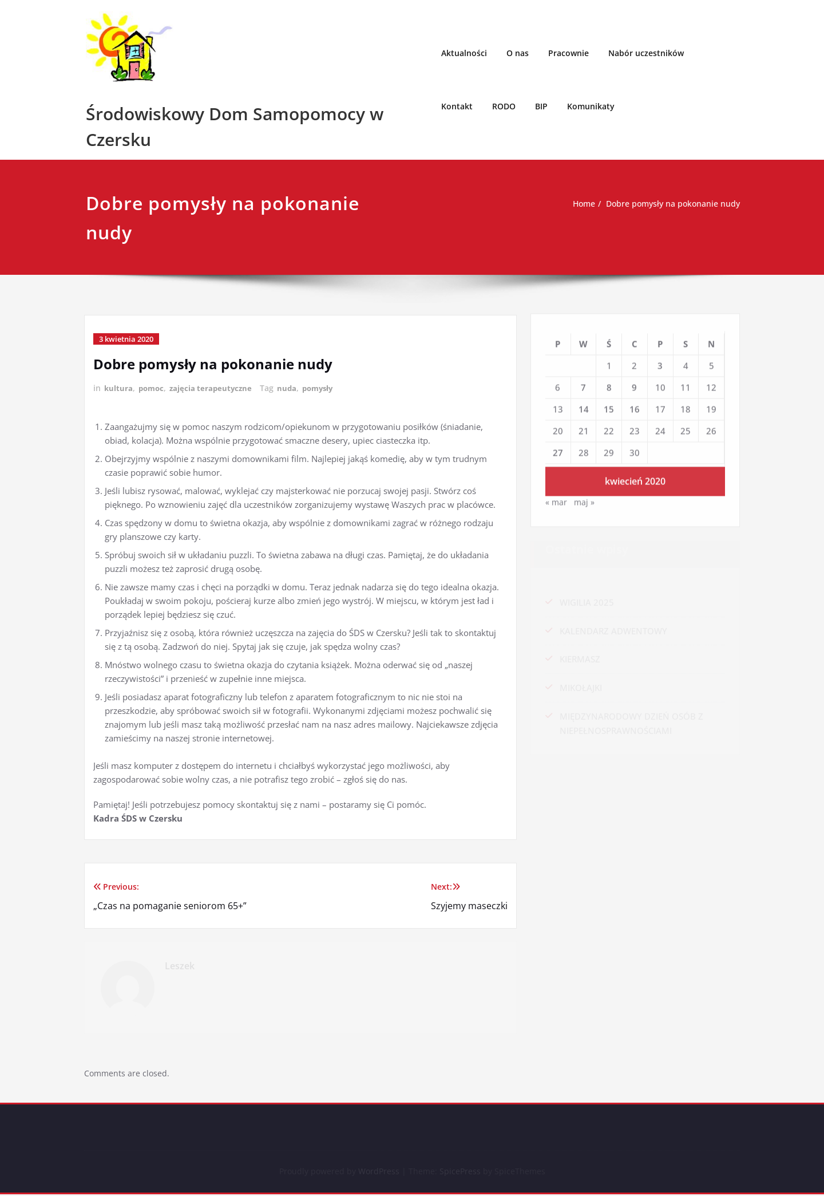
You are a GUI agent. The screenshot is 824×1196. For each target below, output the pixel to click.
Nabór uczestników (646, 53)
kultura (118, 387)
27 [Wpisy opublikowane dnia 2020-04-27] (558, 450)
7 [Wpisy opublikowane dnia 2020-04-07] (583, 384)
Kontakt (457, 106)
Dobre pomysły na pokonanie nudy (674, 204)
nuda (293, 387)
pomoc (153, 387)
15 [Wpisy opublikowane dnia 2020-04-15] (609, 406)
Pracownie (568, 53)
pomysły (325, 387)
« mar (556, 500)
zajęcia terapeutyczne (215, 387)
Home (580, 204)
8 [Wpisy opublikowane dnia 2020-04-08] (609, 384)
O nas (517, 53)
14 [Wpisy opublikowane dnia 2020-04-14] (584, 406)
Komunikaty (591, 106)
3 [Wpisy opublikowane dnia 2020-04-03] (660, 362)
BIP (541, 106)
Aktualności (464, 53)
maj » (585, 500)
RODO (504, 106)
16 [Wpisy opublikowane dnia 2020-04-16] (634, 406)
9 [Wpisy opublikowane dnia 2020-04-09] (634, 384)
